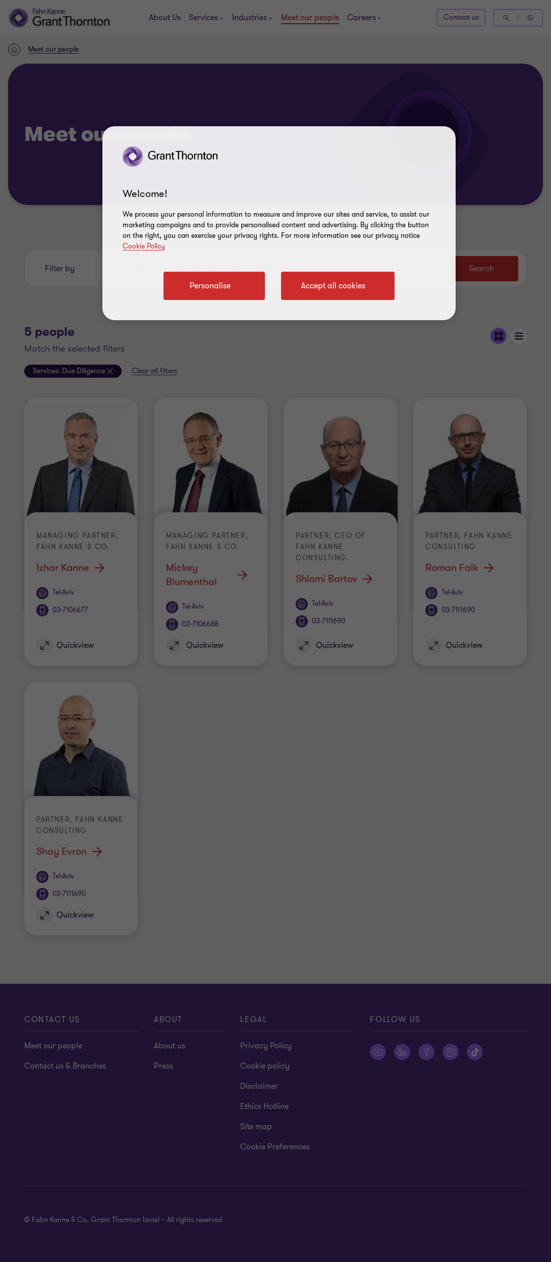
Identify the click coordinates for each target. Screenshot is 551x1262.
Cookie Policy (144, 246)
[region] (279, 223)
